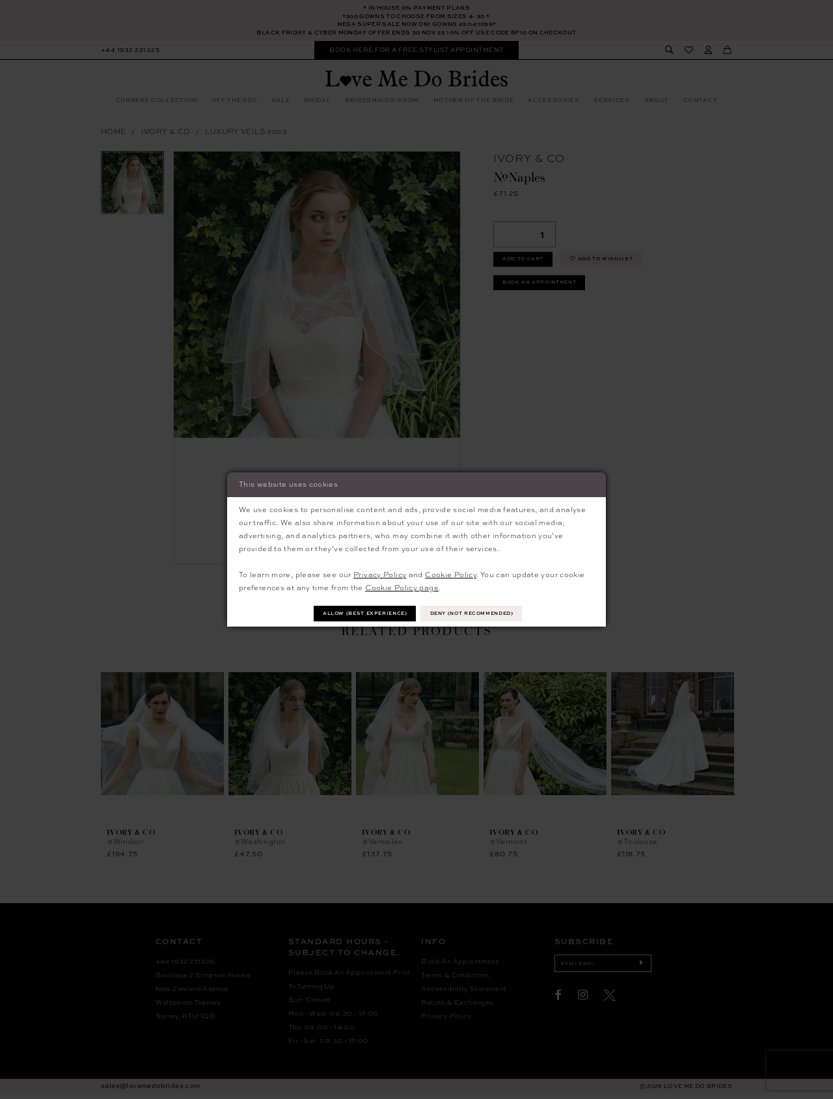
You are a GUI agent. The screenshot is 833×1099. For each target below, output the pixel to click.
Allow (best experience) (355, 613)
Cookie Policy (450, 573)
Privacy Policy (379, 573)
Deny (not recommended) (480, 613)
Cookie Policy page (402, 586)
